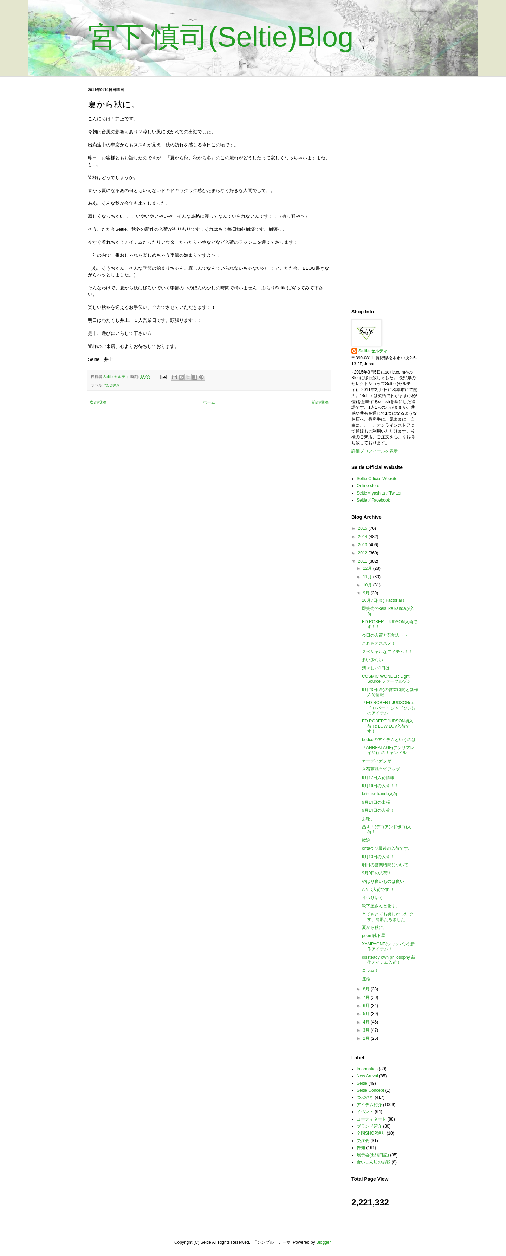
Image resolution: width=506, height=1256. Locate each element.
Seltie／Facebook (373, 500)
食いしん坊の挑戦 (373, 1162)
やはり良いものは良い (383, 881)
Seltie (362, 1083)
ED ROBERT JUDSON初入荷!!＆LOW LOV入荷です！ (387, 726)
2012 (363, 552)
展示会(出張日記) (373, 1155)
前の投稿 (320, 402)
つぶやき (112, 385)
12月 (368, 568)
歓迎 (366, 840)
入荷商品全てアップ (381, 769)
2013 (363, 544)
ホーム (209, 402)
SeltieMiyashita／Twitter (379, 493)
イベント (365, 1111)
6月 (367, 1005)
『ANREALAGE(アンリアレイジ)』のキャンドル (388, 750)
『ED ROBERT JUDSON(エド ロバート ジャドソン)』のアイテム (389, 707)
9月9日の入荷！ (377, 873)
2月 (367, 1038)
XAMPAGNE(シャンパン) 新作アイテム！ (388, 946)
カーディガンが (376, 761)
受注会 (363, 1140)
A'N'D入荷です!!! (377, 889)
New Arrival (367, 1075)
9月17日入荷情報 (378, 777)
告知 (361, 1147)
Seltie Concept (370, 1090)
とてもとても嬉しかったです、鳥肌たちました (387, 917)
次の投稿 (98, 402)
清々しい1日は (376, 667)
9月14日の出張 (376, 802)
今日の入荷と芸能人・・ (385, 635)
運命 (366, 978)
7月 (367, 997)
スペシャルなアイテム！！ (387, 651)
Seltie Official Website (377, 478)
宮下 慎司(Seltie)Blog (220, 36)
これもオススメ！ (379, 643)
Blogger (323, 1242)
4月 (367, 1022)
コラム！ (370, 970)
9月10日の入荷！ (378, 856)
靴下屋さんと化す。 (381, 906)
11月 (368, 576)
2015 (363, 528)
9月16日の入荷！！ (380, 785)
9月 (367, 593)
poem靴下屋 (373, 935)
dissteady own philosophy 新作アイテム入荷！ (388, 960)
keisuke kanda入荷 (379, 793)
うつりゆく (372, 897)
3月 (367, 1030)
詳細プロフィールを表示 (374, 450)
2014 (363, 536)
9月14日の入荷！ (378, 810)
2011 (363, 561)
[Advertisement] (384, 192)
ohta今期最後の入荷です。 (387, 848)
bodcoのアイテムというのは (389, 739)
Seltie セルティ (373, 351)
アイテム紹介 (369, 1104)
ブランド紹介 (369, 1126)
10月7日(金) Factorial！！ (386, 600)
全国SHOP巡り (371, 1133)
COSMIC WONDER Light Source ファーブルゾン (386, 679)
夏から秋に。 (374, 927)
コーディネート (371, 1119)
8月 (367, 989)
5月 (367, 1013)
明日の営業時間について (385, 864)
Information (367, 1068)
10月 (368, 584)
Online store (368, 485)
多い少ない (372, 659)
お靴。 (368, 818)
